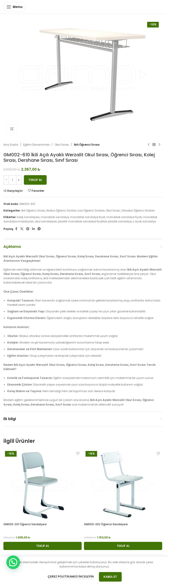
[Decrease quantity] (6, 179)
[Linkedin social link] (33, 229)
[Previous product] (148, 144)
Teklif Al (35, 179)
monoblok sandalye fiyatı (124, 217)
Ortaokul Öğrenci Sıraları (138, 210)
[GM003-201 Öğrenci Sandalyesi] (42, 484)
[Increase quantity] (19, 179)
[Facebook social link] (16, 229)
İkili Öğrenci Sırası (87, 145)
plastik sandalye (119, 221)
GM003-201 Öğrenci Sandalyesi (25, 524)
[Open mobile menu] (14, 6)
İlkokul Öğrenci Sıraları (61, 210)
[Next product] (159, 144)
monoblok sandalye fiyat (87, 217)
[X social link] (22, 229)
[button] (42, 546)
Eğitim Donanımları (36, 145)
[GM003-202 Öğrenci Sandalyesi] (123, 484)
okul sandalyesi (46, 221)
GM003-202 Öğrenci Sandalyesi (106, 524)
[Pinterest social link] (28, 229)
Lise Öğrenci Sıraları (91, 210)
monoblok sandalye (55, 217)
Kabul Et (110, 577)
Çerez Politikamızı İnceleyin (71, 576)
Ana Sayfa (10, 145)
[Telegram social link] (39, 229)
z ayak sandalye (144, 221)
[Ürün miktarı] (12, 179)
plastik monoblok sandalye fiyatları (82, 221)
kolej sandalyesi (28, 217)
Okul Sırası (62, 145)
